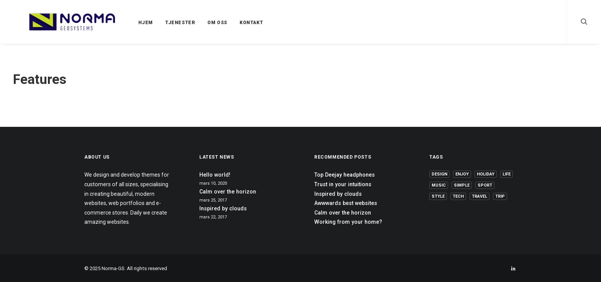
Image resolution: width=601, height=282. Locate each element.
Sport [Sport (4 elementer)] (485, 185)
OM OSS (199, 22)
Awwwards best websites (345, 203)
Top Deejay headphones (344, 175)
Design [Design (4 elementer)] (439, 174)
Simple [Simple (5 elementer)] (462, 185)
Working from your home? (348, 222)
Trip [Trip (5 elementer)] (500, 196)
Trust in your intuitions (342, 184)
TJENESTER (162, 22)
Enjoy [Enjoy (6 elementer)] (462, 174)
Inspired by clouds (223, 208)
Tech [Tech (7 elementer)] (458, 196)
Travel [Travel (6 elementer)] (479, 196)
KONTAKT (233, 22)
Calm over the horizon (227, 192)
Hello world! (214, 175)
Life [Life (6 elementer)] (506, 174)
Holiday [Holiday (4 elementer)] (485, 174)
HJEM (127, 22)
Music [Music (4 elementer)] (439, 185)
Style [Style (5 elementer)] (438, 196)
